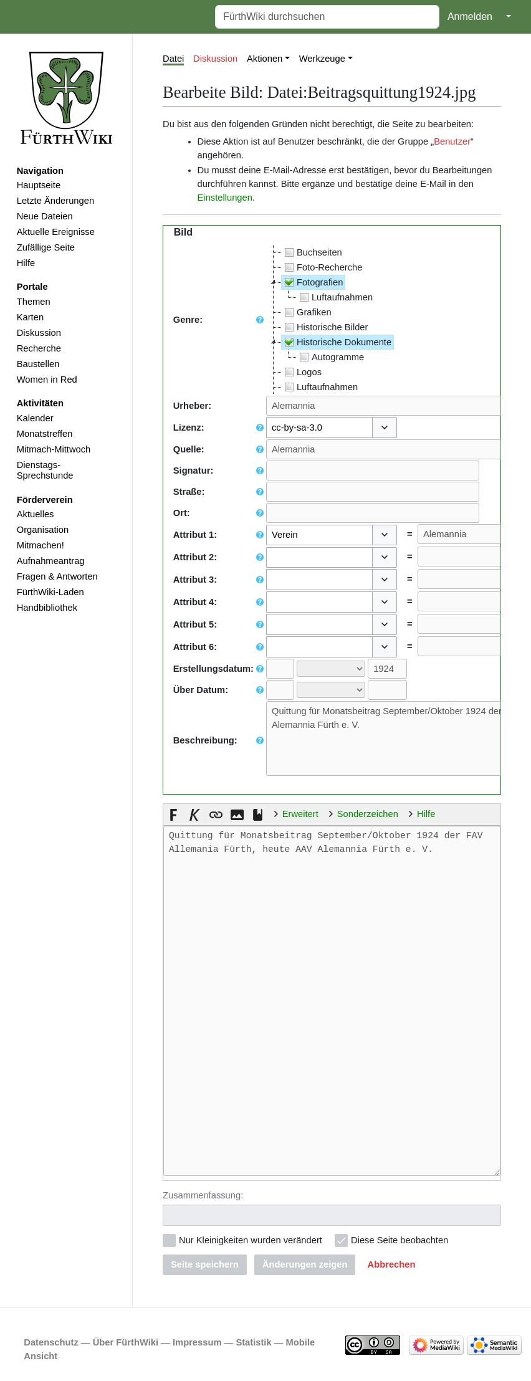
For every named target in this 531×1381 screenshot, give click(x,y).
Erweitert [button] (300, 814)
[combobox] (319, 427)
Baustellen (38, 364)
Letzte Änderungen (55, 201)
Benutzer (452, 141)
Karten (30, 317)
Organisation (43, 530)
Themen (33, 302)
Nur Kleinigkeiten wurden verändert (250, 1239)
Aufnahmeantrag (51, 561)
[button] (384, 427)
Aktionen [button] (264, 59)
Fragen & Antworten (57, 576)
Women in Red (47, 380)
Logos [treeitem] (302, 372)
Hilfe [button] (426, 814)
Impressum (197, 1341)
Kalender (35, 418)
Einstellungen (225, 198)
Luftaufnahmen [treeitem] (335, 297)
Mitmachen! (40, 545)
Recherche (39, 348)
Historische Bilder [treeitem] (325, 327)
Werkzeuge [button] (322, 59)
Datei (173, 59)
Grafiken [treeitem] (307, 312)
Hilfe (26, 263)
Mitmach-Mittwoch (54, 449)
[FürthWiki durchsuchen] (327, 17)
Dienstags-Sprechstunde (45, 470)
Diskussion (39, 333)
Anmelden (469, 16)
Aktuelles (35, 514)
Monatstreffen (45, 434)
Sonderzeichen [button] (367, 814)
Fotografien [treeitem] (312, 282)
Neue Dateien (45, 216)
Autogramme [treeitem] (330, 357)
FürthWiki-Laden (50, 592)
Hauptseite (38, 185)
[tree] (331, 319)
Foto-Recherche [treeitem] (322, 267)
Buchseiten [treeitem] (312, 252)
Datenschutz (51, 1341)
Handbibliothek (47, 608)
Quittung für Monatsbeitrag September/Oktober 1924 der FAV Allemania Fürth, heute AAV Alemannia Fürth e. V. (331, 1001)
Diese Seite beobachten (399, 1239)
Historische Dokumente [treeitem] (336, 342)
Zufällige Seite (46, 247)
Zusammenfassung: (203, 1194)
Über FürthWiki (125, 1341)
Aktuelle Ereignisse (56, 232)
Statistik (253, 1341)
